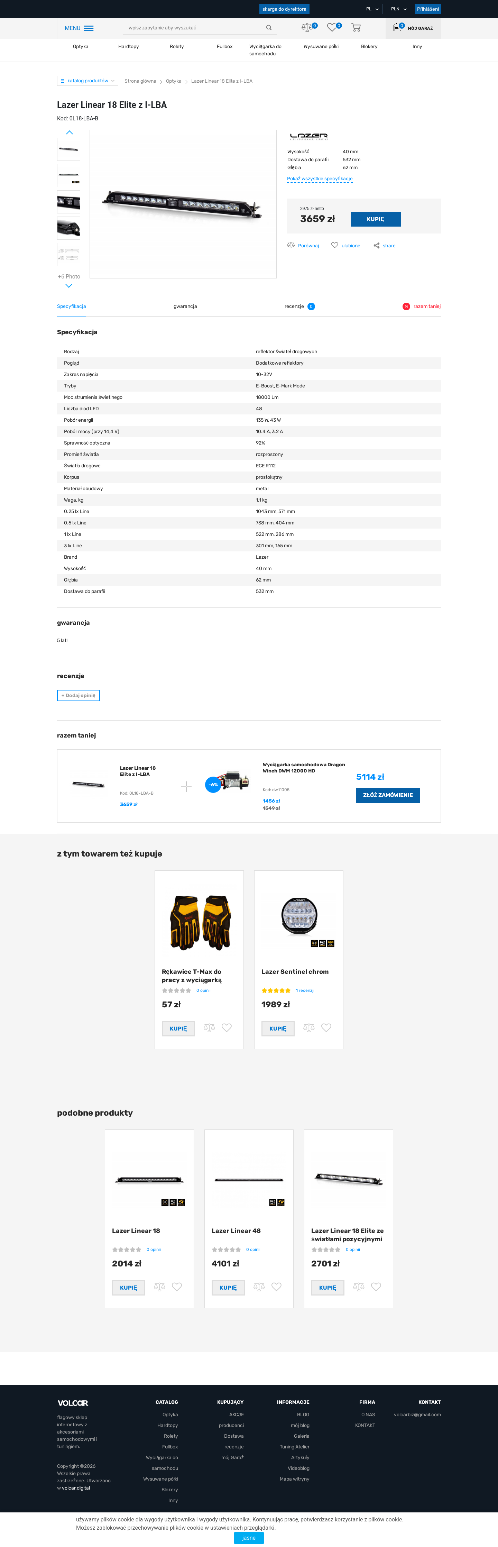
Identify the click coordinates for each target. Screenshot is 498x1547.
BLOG (303, 1415)
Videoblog (299, 1469)
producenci (231, 1426)
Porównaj (308, 246)
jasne (249, 1538)
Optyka (81, 46)
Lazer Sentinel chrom (295, 972)
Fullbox (225, 46)
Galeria (302, 1436)
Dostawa (234, 1436)
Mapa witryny (295, 1479)
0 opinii (203, 990)
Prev (60, 129)
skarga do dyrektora (284, 9)
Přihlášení (428, 9)
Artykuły (300, 1458)
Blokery (170, 1490)
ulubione (351, 246)
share (389, 246)
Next (60, 283)
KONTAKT (365, 1426)
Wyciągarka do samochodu (265, 50)
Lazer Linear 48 (236, 1233)
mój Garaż (420, 28)
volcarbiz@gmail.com (417, 1415)
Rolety (177, 46)
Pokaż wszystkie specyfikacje (320, 179)
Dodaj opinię (78, 695)
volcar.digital (76, 1488)
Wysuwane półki (321, 46)
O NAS (368, 1415)
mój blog (300, 1426)
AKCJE (236, 1415)
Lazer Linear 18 (136, 1233)
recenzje (234, 1447)
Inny (173, 1501)
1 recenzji (305, 990)
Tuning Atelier (295, 1447)
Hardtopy (128, 46)
